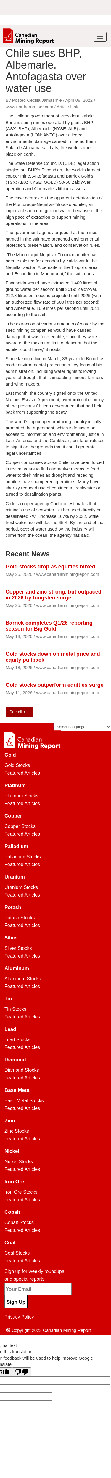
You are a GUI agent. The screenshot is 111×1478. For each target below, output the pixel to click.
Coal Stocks (17, 1252)
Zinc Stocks (16, 1131)
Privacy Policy (19, 1316)
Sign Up (16, 1302)
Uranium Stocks (21, 887)
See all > (17, 712)
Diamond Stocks (21, 1070)
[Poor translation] (21, 1371)
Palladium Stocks (22, 856)
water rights (66, 371)
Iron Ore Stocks (20, 1192)
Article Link (67, 106)
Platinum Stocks (21, 795)
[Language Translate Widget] (82, 727)
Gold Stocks (17, 765)
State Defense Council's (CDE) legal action (57, 163)
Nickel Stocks (18, 1161)
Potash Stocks (19, 917)
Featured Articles (22, 773)
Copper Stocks (20, 826)
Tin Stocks (15, 1009)
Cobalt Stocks (19, 1222)
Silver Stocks (18, 948)
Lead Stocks (17, 1039)
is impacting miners (67, 377)
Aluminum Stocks (22, 978)
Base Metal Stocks (24, 1100)
